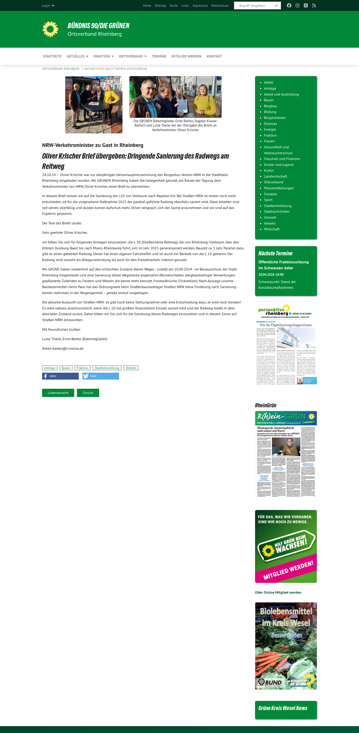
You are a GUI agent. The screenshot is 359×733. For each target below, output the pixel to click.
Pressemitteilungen (279, 188)
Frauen (269, 141)
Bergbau (270, 106)
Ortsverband (273, 182)
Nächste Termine (275, 253)
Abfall (268, 82)
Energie (270, 129)
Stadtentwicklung (107, 368)
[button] (60, 376)
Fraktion (82, 368)
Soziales (270, 194)
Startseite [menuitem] (52, 56)
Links (185, 5)
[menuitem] (147, 5)
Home (147, 5)
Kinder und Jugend (279, 164)
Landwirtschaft (275, 176)
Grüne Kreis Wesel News (282, 708)
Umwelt (270, 217)
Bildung (270, 111)
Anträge (49, 368)
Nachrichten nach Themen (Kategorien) (115, 69)
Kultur (269, 170)
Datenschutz (219, 5)
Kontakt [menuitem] (214, 56)
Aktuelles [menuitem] (75, 56)
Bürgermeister (275, 117)
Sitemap (160, 5)
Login (46, 5)
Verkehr (131, 368)
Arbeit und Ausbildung (281, 94)
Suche (174, 5)
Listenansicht (58, 392)
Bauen (66, 368)
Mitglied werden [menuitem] (186, 56)
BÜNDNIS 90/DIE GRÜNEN (98, 26)
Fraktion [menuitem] (101, 56)
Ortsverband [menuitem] (131, 56)
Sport (268, 199)
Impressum (200, 5)
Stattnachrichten (277, 211)
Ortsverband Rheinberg (61, 69)
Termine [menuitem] (159, 56)
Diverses (270, 123)
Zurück (88, 392)
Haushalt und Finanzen (282, 158)
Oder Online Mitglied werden (278, 592)
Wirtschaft (272, 229)
